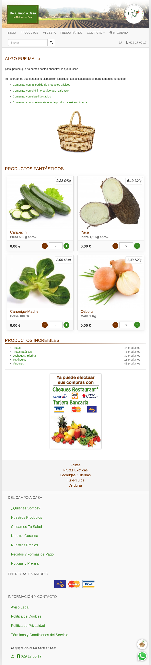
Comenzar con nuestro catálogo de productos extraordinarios (50, 102)
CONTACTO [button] (96, 32)
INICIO (11, 32)
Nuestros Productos (26, 517)
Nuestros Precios (24, 545)
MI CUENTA (119, 32)
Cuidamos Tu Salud (26, 527)
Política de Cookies (26, 616)
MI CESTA (49, 32)
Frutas (17, 347)
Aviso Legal (20, 607)
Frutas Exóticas (22, 351)
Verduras (18, 363)
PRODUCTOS (29, 32)
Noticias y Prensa (25, 563)
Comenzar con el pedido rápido (32, 96)
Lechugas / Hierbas (25, 355)
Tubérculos (19, 359)
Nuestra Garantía (24, 536)
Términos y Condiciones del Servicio (39, 635)
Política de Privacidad (28, 626)
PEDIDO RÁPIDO (71, 32)
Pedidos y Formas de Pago (32, 554)
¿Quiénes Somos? (25, 508)
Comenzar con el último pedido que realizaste (41, 90)
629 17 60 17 (136, 42)
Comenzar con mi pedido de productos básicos (41, 84)
